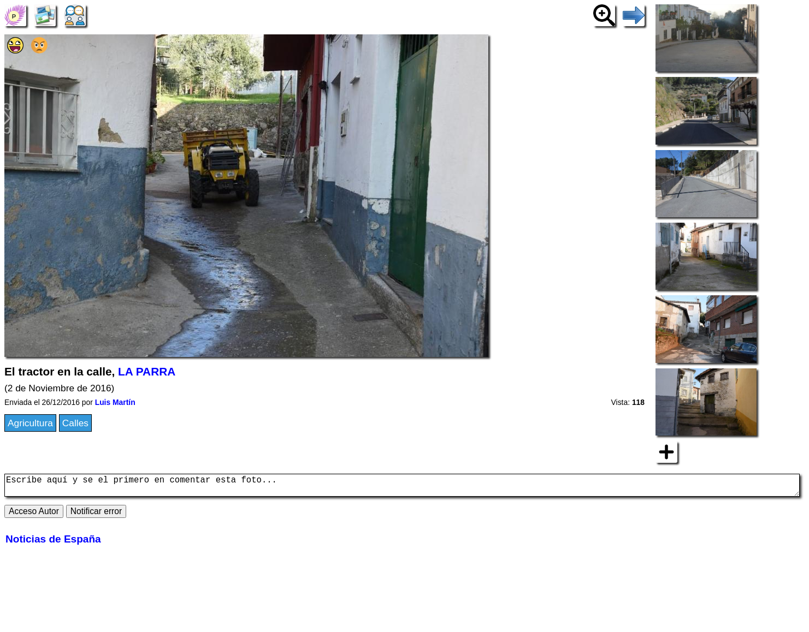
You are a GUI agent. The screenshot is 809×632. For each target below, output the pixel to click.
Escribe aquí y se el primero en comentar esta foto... (402, 487)
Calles (75, 423)
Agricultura (30, 423)
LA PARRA (146, 371)
